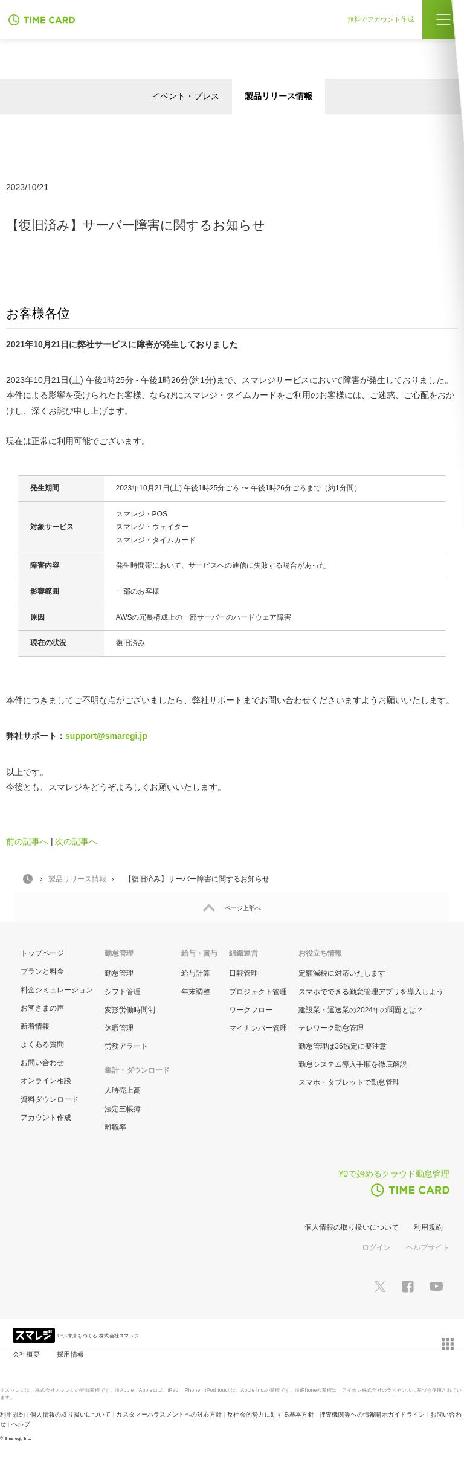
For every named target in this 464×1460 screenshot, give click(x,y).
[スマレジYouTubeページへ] (436, 1286)
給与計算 (195, 973)
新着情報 (35, 1026)
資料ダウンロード (50, 1099)
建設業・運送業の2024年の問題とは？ (361, 1010)
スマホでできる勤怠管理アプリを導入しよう (370, 992)
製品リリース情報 (278, 96)
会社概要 (26, 1354)
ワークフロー (250, 1010)
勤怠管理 (119, 973)
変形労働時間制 (130, 1010)
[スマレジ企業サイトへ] (35, 1334)
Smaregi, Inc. (18, 1438)
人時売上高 (123, 1090)
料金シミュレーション (57, 990)
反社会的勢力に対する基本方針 (270, 1414)
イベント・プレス (185, 96)
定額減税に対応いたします (341, 973)
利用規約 (428, 1227)
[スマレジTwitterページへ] (380, 1286)
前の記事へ (27, 841)
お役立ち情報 (320, 953)
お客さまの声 (42, 1008)
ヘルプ (20, 1424)
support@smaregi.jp (106, 736)
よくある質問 (42, 1044)
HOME (28, 879)
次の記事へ (76, 841)
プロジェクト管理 (258, 992)
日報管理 (243, 973)
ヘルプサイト (428, 1247)
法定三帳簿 (123, 1109)
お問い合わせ (42, 1062)
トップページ (42, 953)
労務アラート (126, 1046)
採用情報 (70, 1354)
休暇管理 (119, 1028)
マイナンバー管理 (258, 1028)
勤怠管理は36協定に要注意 (342, 1046)
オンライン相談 (46, 1080)
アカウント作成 (46, 1117)
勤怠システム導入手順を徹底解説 (352, 1064)
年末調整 (195, 992)
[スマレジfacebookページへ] (408, 1286)
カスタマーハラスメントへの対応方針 (169, 1414)
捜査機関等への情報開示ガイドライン (372, 1414)
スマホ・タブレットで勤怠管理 (349, 1082)
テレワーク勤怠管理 (331, 1028)
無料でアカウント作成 (385, 19)
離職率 (115, 1127)
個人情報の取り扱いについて (351, 1227)
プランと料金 (42, 971)
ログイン (376, 1247)
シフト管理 (123, 992)
